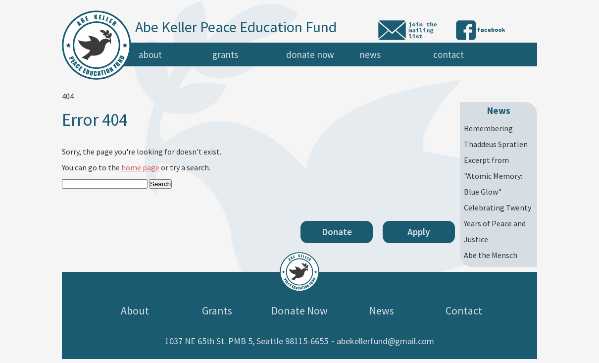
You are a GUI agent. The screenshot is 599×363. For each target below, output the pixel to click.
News (370, 54)
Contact (448, 54)
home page (140, 167)
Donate (337, 232)
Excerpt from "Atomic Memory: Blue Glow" (493, 176)
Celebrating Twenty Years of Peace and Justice (497, 223)
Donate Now (310, 54)
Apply (418, 232)
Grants (225, 54)
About (150, 54)
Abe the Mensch (490, 255)
